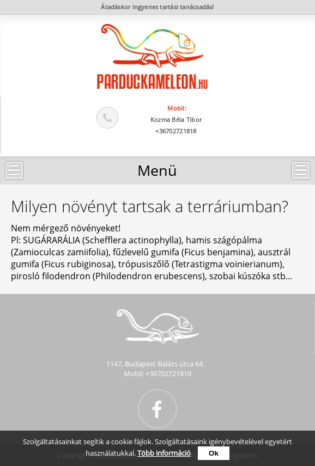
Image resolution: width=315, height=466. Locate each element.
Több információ (164, 453)
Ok (214, 453)
